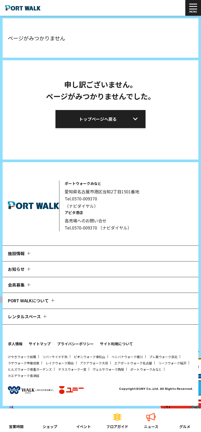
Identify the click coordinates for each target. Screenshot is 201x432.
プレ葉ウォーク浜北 (163, 356)
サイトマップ (40, 343)
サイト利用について (116, 343)
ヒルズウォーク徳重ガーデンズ (30, 369)
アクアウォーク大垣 (94, 363)
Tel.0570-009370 (81, 198)
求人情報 (15, 343)
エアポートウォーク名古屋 (133, 363)
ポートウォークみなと (146, 369)
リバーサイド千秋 (55, 356)
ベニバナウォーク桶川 (127, 356)
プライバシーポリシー (75, 343)
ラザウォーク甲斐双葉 (23, 363)
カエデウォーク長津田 (23, 375)
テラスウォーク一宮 (72, 369)
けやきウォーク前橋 (22, 356)
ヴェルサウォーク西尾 (108, 369)
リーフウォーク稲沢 (172, 363)
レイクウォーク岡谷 (60, 363)
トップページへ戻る (98, 119)
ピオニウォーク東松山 (89, 356)
